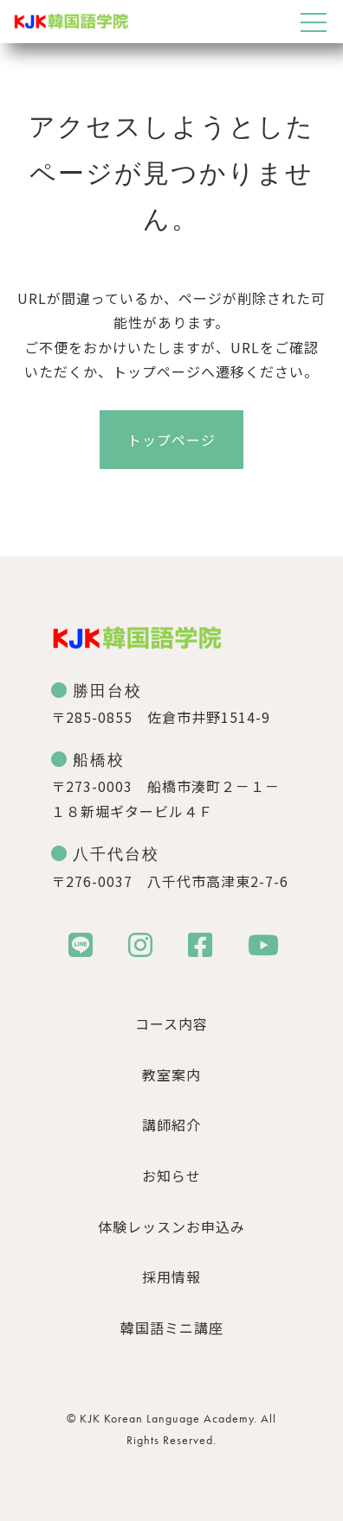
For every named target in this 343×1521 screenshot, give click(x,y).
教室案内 (171, 1074)
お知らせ (171, 1175)
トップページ (171, 439)
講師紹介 (171, 1124)
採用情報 (171, 1276)
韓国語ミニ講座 (171, 1327)
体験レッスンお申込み (171, 1226)
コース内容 (171, 1023)
